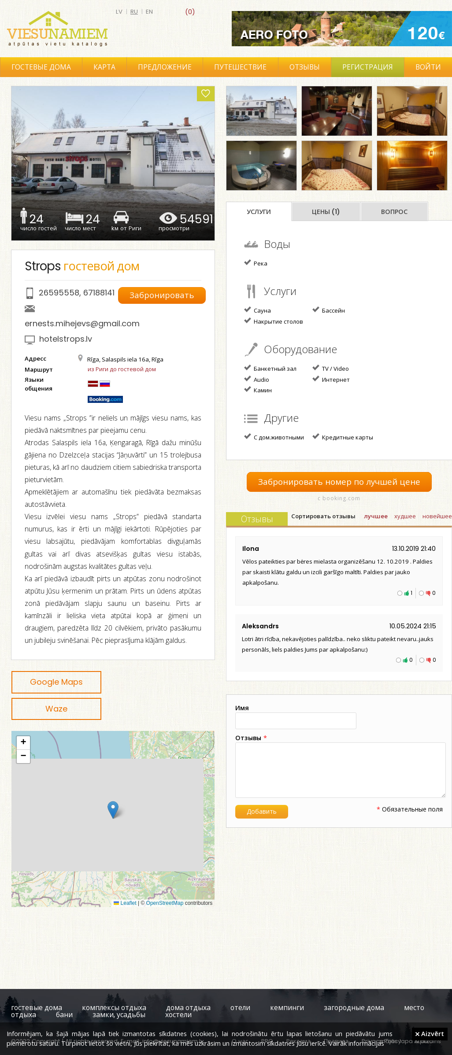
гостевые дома (36, 1008)
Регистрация (367, 67)
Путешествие (240, 67)
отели (240, 1008)
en (149, 11)
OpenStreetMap (165, 903)
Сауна (257, 310)
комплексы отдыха (114, 1008)
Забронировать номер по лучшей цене (339, 481)
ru (134, 11)
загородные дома (354, 1008)
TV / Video (330, 368)
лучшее (376, 516)
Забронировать (162, 294)
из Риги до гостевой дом (122, 369)
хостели (178, 1015)
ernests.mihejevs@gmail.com (82, 323)
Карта (104, 67)
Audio (256, 379)
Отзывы (304, 67)
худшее (405, 516)
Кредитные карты (342, 436)
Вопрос (394, 211)
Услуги (259, 211)
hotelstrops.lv (65, 338)
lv (119, 11)
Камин (258, 389)
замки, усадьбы (119, 1015)
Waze (56, 708)
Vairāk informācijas (356, 1043)
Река (255, 262)
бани (64, 1015)
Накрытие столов (273, 321)
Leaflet (125, 903)
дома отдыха (188, 1008)
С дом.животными (274, 436)
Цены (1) (326, 211)
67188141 (99, 292)
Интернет (331, 379)
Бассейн (328, 310)
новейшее (437, 516)
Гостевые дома (41, 67)
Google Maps (56, 681)
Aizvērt (429, 1033)
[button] (113, 810)
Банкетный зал (270, 368)
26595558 (59, 292)
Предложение (165, 67)
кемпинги (287, 1008)
